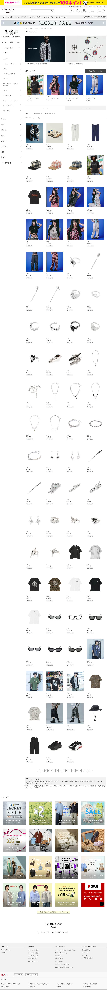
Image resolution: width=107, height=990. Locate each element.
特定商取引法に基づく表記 (62, 958)
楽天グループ (92, 6)
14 (77, 765)
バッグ (12, 91)
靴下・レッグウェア (12, 105)
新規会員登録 (86, 944)
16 (83, 765)
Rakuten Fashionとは (61, 947)
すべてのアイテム (33, 955)
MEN (11, 42)
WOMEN (4, 42)
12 (70, 765)
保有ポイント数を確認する (90, 978)
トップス (12, 59)
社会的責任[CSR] (22, 985)
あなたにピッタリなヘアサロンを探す (11, 978)
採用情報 (30, 985)
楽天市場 (102, 6)
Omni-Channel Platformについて (64, 961)
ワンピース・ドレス (12, 74)
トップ (26, 28)
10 (63, 765)
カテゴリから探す (33, 950)
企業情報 (3, 985)
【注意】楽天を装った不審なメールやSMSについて (53, 906)
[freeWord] (11, 48)
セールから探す (32, 952)
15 (80, 765)
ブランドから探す (33, 944)
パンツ (12, 69)
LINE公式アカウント (88, 952)
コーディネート (85, 108)
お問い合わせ (59, 952)
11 (67, 765)
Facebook (85, 947)
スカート (12, 79)
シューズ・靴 (12, 95)
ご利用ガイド (59, 950)
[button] (36, 89)
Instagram (85, 949)
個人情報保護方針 (11, 985)
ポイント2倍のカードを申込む (64, 978)
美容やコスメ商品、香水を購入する (39, 978)
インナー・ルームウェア (12, 100)
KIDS (18, 42)
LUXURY (3, 946)
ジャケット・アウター (12, 64)
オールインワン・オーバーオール (12, 84)
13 (73, 765)
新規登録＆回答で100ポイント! (78, 6)
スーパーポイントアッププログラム (65, 944)
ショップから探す (33, 947)
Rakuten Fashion (34, 28)
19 (89, 765)
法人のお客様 (59, 955)
